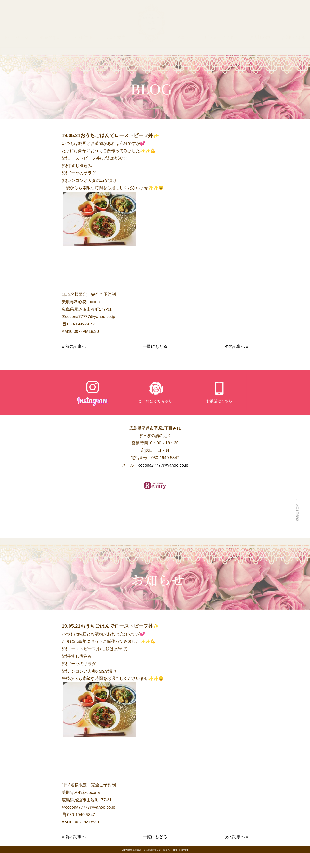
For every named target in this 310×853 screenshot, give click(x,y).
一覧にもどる (155, 346)
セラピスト (82, 37)
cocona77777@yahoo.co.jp (163, 465)
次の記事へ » (236, 346)
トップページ (16, 37)
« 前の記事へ (74, 346)
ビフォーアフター (221, 37)
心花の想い (50, 37)
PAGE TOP (297, 511)
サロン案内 (115, 37)
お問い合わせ (294, 37)
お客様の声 (259, 37)
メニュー (185, 37)
